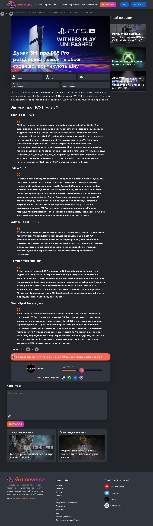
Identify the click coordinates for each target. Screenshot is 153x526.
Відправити (15, 424)
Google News (113, 505)
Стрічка (47, 5)
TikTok (110, 499)
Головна (38, 5)
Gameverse (15, 12)
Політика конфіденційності (68, 520)
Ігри (83, 5)
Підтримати (92, 5)
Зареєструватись (64, 516)
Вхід (124, 4)
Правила (60, 509)
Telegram (111, 493)
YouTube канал (114, 486)
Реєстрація (139, 4)
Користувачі (74, 5)
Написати (108, 4)
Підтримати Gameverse (66, 502)
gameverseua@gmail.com (24, 498)
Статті (64, 5)
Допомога (60, 506)
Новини (56, 5)
